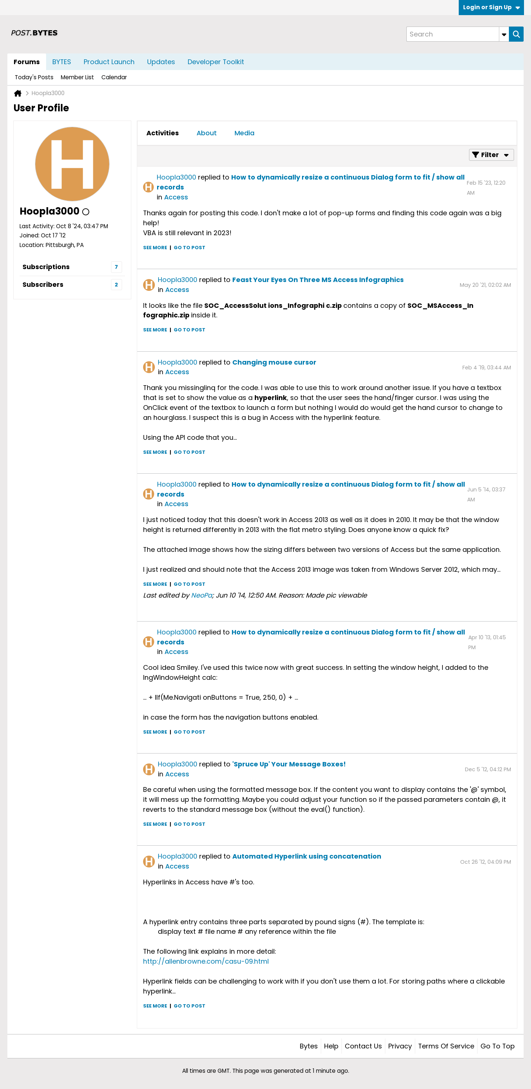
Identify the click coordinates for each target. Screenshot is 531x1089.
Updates (161, 61)
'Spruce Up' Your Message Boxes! (289, 764)
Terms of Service (446, 1046)
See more (155, 247)
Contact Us (363, 1046)
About (207, 133)
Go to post (189, 247)
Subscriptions (46, 266)
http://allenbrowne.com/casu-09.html (206, 961)
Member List (77, 77)
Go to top (497, 1046)
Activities (162, 133)
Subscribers (42, 284)
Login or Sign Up (491, 7)
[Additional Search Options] (504, 34)
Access (176, 197)
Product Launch (109, 61)
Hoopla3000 (176, 177)
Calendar (114, 77)
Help (331, 1046)
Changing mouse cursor (274, 362)
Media (244, 133)
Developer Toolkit (216, 61)
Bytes (309, 1046)
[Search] (457, 34)
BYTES (61, 61)
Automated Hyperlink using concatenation (306, 856)
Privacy (400, 1046)
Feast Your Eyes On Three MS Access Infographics (318, 279)
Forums (27, 61)
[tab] (163, 133)
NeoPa (201, 595)
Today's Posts (34, 77)
